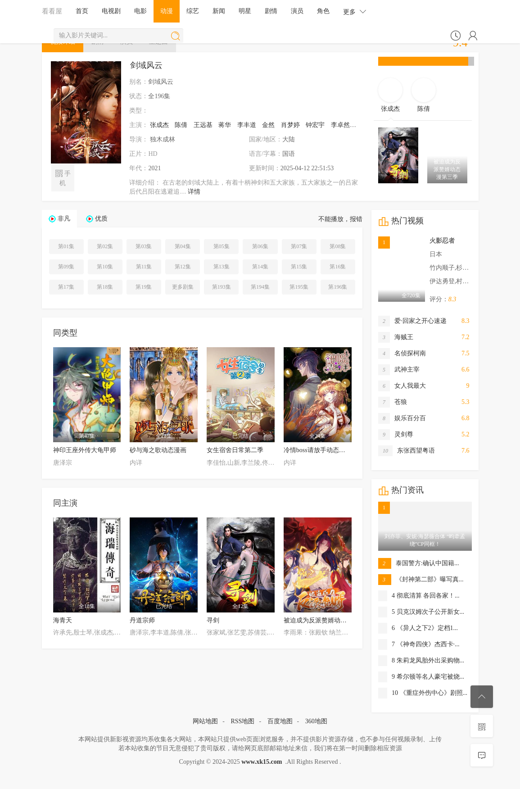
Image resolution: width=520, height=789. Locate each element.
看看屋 (52, 11)
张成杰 (159, 125)
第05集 (221, 246)
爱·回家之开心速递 (412, 321)
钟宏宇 (315, 125)
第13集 (221, 266)
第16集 (338, 266)
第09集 (66, 266)
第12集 (183, 266)
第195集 (298, 287)
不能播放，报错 (340, 219)
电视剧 (111, 11)
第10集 (105, 266)
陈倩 (181, 125)
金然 (268, 125)
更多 (354, 11)
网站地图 (205, 721)
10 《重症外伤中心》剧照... (422, 693)
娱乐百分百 (402, 418)
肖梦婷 (290, 125)
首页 (82, 11)
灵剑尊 (395, 434)
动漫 (166, 11)
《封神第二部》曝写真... (421, 579)
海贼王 (395, 337)
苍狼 (392, 402)
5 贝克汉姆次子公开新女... (421, 612)
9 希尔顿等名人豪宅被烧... (421, 676)
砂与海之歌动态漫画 (158, 450)
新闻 (219, 11)
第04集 (183, 246)
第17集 (66, 287)
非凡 (64, 218)
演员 (297, 11)
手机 (63, 177)
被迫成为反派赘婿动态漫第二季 (328, 620)
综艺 (192, 11)
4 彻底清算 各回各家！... (419, 595)
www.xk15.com (261, 761)
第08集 (338, 246)
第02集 (105, 246)
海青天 (62, 620)
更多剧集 (183, 287)
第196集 (337, 287)
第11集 (144, 266)
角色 (323, 11)
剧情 (271, 11)
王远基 (203, 125)
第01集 (66, 246)
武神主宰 (399, 369)
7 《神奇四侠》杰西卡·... (419, 644)
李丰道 (246, 125)
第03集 (144, 246)
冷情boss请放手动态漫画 (318, 450)
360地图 (316, 721)
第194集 (260, 287)
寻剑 (213, 620)
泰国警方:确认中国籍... (418, 563)
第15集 (299, 266)
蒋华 (224, 125)
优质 (101, 218)
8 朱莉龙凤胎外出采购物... (421, 660)
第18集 (105, 287)
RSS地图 (242, 721)
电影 (140, 11)
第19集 (144, 287)
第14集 (260, 266)
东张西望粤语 (406, 450)
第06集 (260, 246)
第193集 (221, 287)
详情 (194, 191)
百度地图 (280, 721)
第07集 (299, 246)
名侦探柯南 (402, 353)
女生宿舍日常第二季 (235, 450)
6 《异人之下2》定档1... (418, 628)
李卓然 (340, 125)
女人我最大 (402, 385)
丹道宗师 (142, 620)
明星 (245, 11)
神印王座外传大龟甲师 (84, 450)
